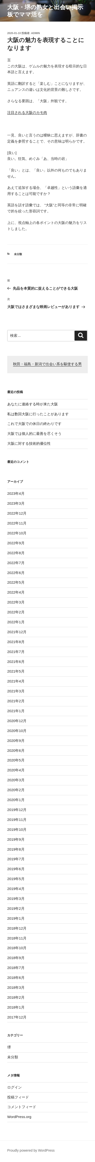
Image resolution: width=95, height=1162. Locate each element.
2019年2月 (16, 908)
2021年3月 (16, 691)
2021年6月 (16, 662)
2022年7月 (16, 563)
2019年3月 (16, 899)
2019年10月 (17, 829)
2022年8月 (16, 553)
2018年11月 (17, 938)
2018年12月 (17, 928)
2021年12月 (17, 632)
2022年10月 (17, 533)
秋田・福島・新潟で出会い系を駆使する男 (47, 364)
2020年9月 (16, 741)
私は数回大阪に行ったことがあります (38, 414)
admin (35, 33)
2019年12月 (17, 810)
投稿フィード (18, 1097)
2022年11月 (17, 523)
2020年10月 (17, 731)
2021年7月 (16, 652)
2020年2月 (16, 790)
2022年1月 (16, 622)
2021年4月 (16, 681)
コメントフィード (21, 1107)
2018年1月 (16, 1007)
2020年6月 (16, 750)
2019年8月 (16, 849)
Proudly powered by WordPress (31, 1150)
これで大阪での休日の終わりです (34, 424)
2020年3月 (16, 780)
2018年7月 (16, 968)
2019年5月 (16, 879)
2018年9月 (16, 958)
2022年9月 (16, 543)
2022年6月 (16, 573)
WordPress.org (19, 1117)
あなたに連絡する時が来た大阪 (32, 404)
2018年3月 (16, 987)
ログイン (14, 1087)
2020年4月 (16, 770)
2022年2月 (16, 612)
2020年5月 (16, 760)
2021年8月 (16, 642)
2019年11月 (17, 820)
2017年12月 (17, 1017)
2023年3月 (16, 503)
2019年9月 (16, 839)
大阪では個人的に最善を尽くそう (34, 433)
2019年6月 (16, 869)
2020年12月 (17, 721)
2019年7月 (16, 859)
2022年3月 (16, 602)
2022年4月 (16, 592)
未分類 (18, 254)
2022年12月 (17, 513)
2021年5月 (16, 671)
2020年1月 (16, 800)
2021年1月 (16, 711)
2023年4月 (16, 493)
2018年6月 (16, 978)
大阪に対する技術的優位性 (29, 443)
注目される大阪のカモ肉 (27, 112)
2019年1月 (16, 918)
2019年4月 (16, 889)
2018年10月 (17, 948)
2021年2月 (16, 701)
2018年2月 (16, 997)
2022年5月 (16, 582)
